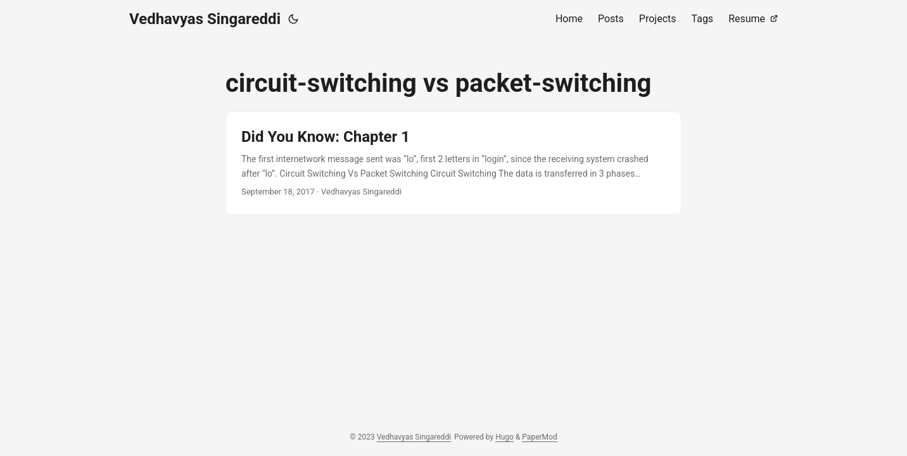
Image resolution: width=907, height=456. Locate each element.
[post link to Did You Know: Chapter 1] (453, 163)
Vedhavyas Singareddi (205, 19)
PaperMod (539, 437)
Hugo (504, 437)
